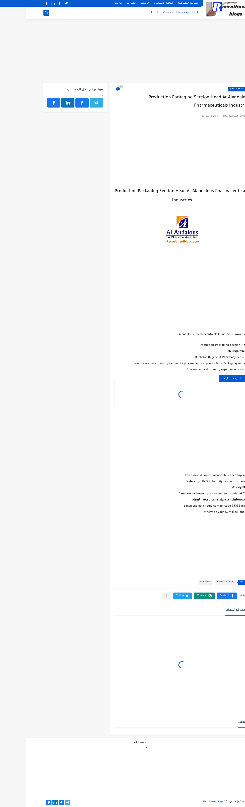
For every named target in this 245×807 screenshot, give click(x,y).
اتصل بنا (105, 3)
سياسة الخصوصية (162, 3)
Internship (156, 12)
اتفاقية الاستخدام (137, 3)
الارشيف (118, 3)
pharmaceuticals (212, 89)
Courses (142, 12)
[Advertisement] (122, 53)
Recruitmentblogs (186, 801)
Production (179, 582)
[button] (201, 596)
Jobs (173, 12)
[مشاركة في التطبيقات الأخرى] (140, 596)
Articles (129, 12)
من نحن (92, 3)
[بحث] (20, 13)
